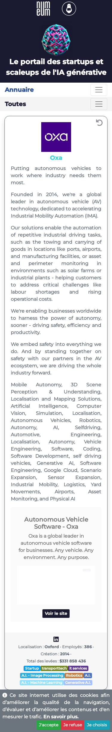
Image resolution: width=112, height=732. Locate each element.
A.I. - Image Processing (42, 675)
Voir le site (56, 613)
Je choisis (97, 725)
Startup (32, 668)
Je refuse (72, 725)
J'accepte (48, 725)
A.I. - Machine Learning (41, 682)
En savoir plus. (61, 717)
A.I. (87, 675)
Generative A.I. (78, 682)
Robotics (74, 675)
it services (78, 668)
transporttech (54, 668)
